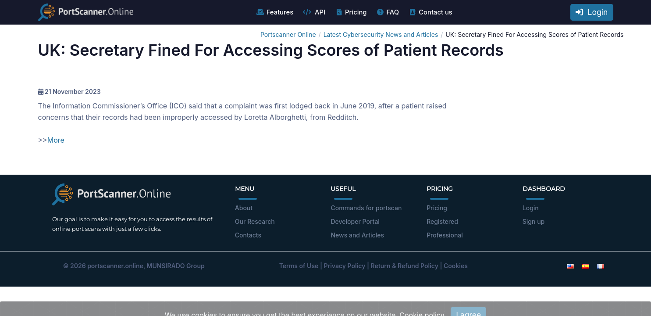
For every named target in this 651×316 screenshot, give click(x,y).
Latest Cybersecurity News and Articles (381, 34)
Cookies (456, 265)
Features (274, 12)
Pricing (350, 12)
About (244, 208)
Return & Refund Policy (404, 265)
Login (592, 12)
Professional (445, 235)
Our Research (255, 221)
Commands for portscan (366, 208)
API (313, 12)
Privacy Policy (344, 265)
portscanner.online (115, 265)
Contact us (430, 12)
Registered (442, 221)
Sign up (533, 221)
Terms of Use (299, 265)
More (55, 140)
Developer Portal (355, 221)
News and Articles (357, 235)
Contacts (248, 235)
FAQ (387, 12)
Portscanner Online (288, 34)
